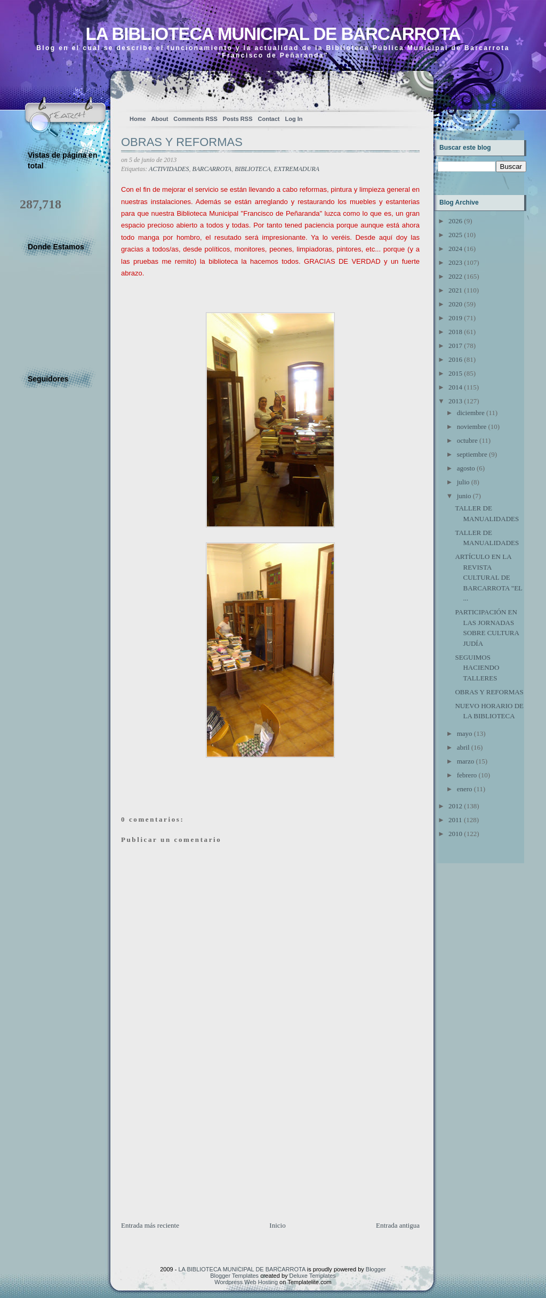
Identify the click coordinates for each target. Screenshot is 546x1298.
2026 (455, 221)
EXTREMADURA (296, 169)
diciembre (471, 413)
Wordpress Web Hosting (246, 1282)
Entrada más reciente (150, 1225)
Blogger (376, 1269)
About (159, 119)
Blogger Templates (234, 1275)
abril (463, 747)
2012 (455, 806)
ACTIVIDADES (169, 169)
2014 (455, 387)
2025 (455, 235)
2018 (455, 332)
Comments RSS (195, 119)
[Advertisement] (201, 1145)
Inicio (277, 1225)
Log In (293, 119)
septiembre (472, 454)
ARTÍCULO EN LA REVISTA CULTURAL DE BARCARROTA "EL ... (488, 577)
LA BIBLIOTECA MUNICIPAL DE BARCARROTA (272, 34)
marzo (465, 761)
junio (464, 496)
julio (463, 482)
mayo (464, 733)
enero (464, 789)
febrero (467, 775)
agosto (466, 468)
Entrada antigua (398, 1225)
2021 (455, 290)
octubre (467, 440)
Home (138, 119)
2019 (455, 318)
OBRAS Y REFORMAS (182, 142)
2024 (455, 249)
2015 (455, 373)
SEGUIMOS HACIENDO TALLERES (477, 667)
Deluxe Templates (313, 1275)
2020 (455, 304)
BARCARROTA (211, 169)
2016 (455, 359)
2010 (455, 834)
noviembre (472, 427)
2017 (455, 346)
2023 (455, 262)
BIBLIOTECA (252, 169)
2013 (455, 401)
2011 (455, 820)
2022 (455, 276)
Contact (269, 119)
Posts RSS (238, 119)
